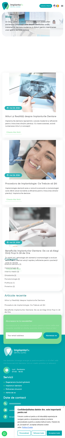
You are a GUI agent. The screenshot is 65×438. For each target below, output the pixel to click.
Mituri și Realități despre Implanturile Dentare (30, 205)
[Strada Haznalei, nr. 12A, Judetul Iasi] (5, 420)
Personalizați (24, 433)
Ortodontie (9, 299)
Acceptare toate (54, 433)
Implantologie (10, 292)
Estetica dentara (12, 288)
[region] (39, 422)
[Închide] (63, 406)
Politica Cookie (27, 427)
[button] (62, 6)
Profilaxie (8, 307)
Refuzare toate (38, 433)
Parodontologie (11, 303)
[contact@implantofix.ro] (5, 414)
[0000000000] (5, 407)
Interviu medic (11, 296)
